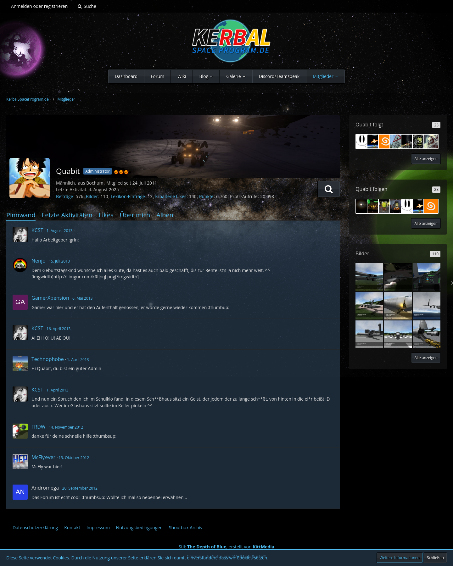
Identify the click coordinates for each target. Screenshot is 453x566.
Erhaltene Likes (170, 196)
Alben (164, 215)
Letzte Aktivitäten (67, 215)
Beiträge (64, 196)
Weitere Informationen (400, 557)
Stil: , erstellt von (226, 547)
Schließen (435, 557)
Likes (106, 215)
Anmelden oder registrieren (39, 6)
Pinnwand (21, 215)
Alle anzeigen (426, 158)
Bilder (92, 196)
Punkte (206, 196)
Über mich (135, 215)
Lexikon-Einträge (128, 196)
